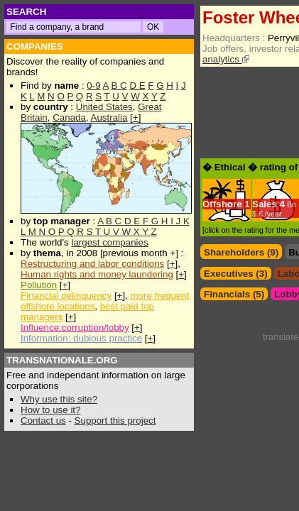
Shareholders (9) (241, 252)
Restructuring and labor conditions (92, 263)
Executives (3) (236, 273)
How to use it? (50, 410)
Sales (264, 204)
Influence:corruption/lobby (75, 327)
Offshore (222, 204)
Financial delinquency (66, 295)
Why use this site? (59, 399)
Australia (109, 117)
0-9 (93, 85)
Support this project (115, 420)
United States (104, 106)
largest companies (109, 242)
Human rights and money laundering (97, 274)
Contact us (43, 420)
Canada (69, 117)
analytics (225, 59)
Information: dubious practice (81, 338)
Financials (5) (234, 294)
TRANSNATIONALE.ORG (62, 360)
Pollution (39, 285)
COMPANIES (34, 46)
